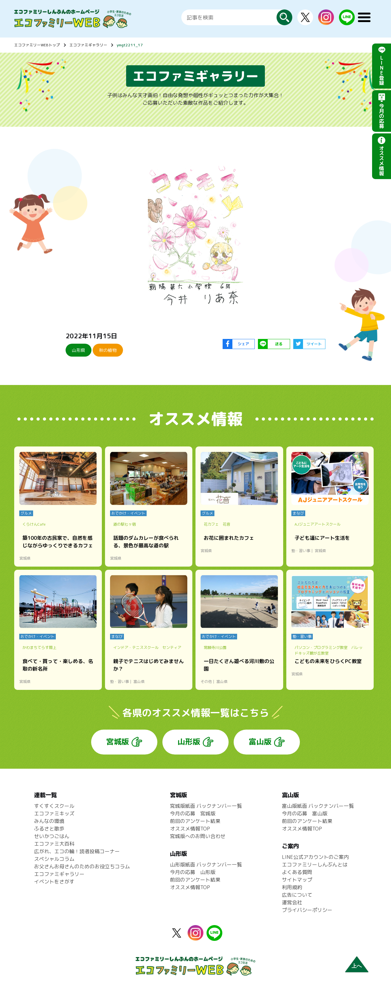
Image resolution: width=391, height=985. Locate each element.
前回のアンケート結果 (195, 821)
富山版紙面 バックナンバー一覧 (318, 805)
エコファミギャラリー (88, 45)
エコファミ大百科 (54, 843)
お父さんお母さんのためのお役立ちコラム (82, 866)
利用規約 (292, 887)
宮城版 (117, 741)
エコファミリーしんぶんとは (314, 864)
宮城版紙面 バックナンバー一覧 (206, 805)
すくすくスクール (54, 805)
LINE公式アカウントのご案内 (315, 857)
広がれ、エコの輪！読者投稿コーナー (77, 851)
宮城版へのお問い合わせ (197, 836)
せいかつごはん (51, 836)
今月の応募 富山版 (304, 813)
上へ (357, 966)
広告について (297, 894)
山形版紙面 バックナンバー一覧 (206, 864)
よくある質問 (297, 872)
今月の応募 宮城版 (192, 813)
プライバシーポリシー (307, 909)
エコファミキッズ (54, 813)
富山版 (260, 741)
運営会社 (292, 902)
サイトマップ (297, 879)
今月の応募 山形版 (192, 872)
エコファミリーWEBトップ (37, 45)
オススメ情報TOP (190, 828)
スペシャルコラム (54, 858)
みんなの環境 (49, 821)
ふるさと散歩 (49, 828)
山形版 (189, 741)
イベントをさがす (54, 881)
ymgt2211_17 (130, 45)
